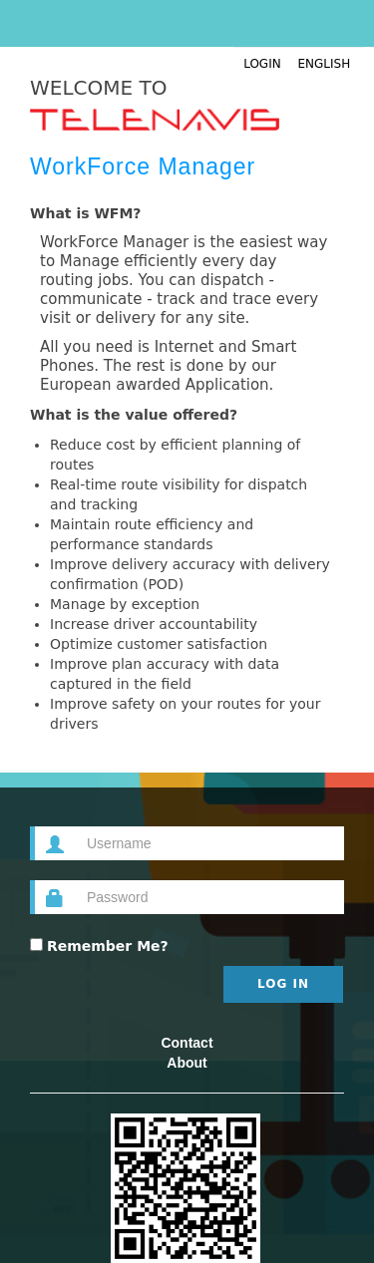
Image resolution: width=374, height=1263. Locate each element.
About (186, 1063)
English (311, 64)
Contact (186, 1043)
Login (262, 64)
